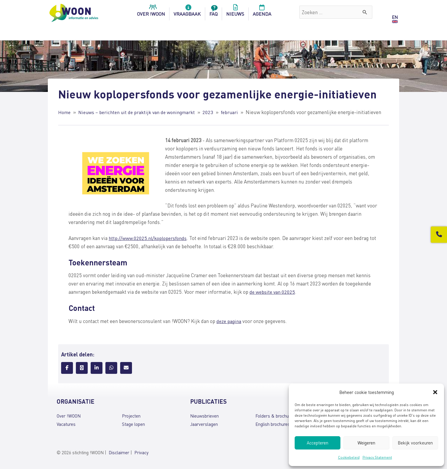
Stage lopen (133, 424)
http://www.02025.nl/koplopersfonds (149, 238)
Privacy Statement (377, 457)
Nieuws (235, 12)
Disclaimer (119, 452)
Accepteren (317, 443)
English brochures (272, 424)
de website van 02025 (272, 291)
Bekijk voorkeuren (415, 443)
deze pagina (229, 320)
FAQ (213, 12)
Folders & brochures (275, 416)
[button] (435, 392)
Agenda (262, 12)
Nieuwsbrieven (204, 416)
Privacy (141, 452)
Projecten (131, 416)
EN (395, 17)
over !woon (151, 12)
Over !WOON (69, 416)
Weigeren (366, 443)
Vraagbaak (187, 12)
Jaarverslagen (204, 424)
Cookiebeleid (349, 457)
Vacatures (66, 424)
